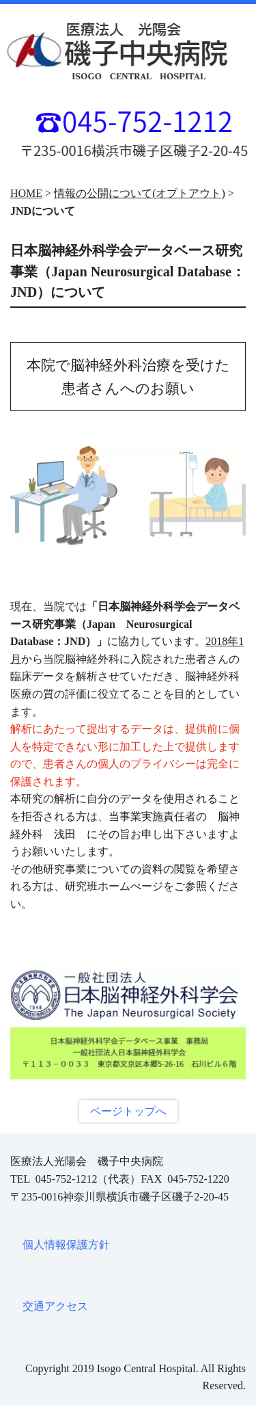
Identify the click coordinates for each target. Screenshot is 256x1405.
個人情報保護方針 (66, 1244)
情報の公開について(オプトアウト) (139, 193)
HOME (26, 193)
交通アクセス (55, 1306)
